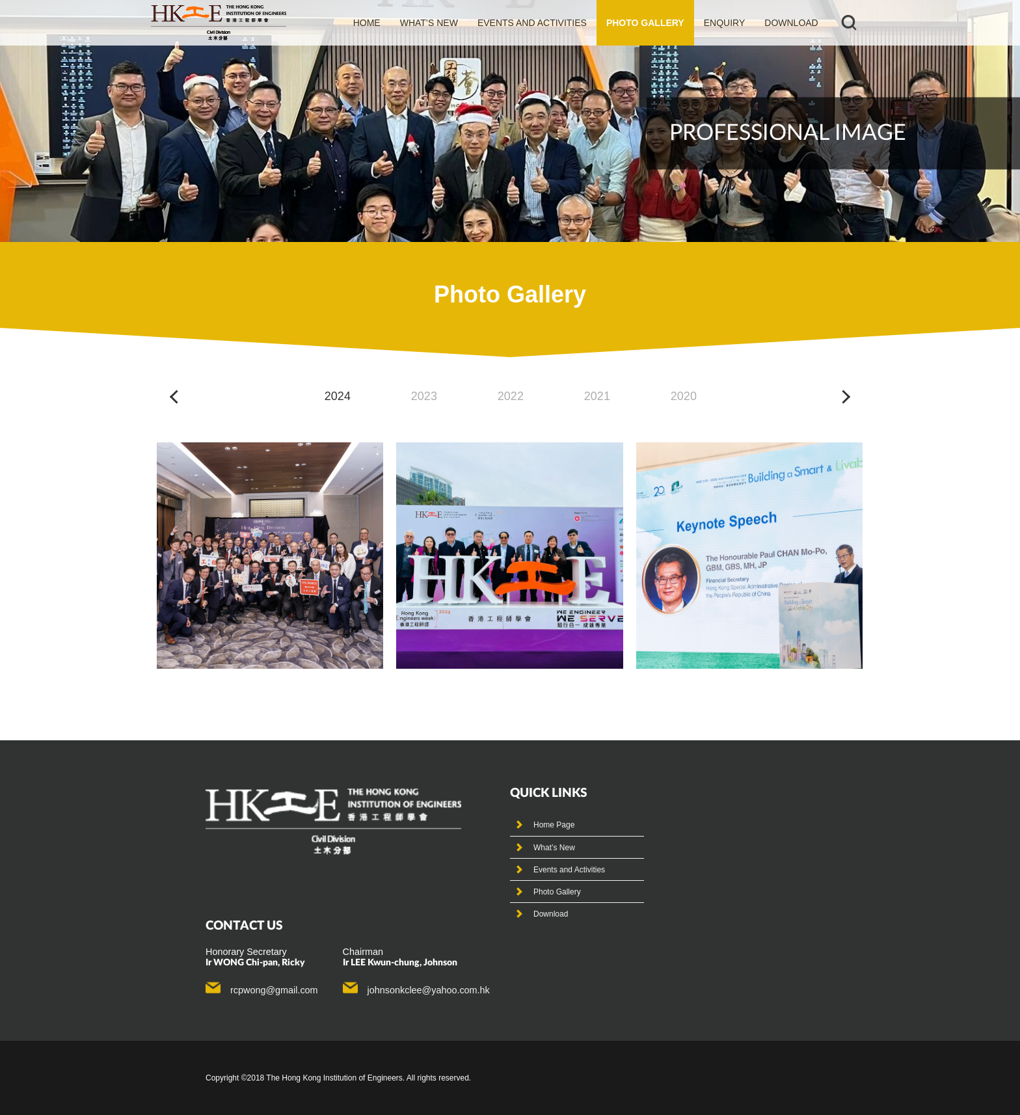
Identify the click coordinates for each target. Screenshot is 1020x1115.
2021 (597, 396)
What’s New (554, 847)
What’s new (429, 23)
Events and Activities (569, 869)
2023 (424, 396)
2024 (338, 396)
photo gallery (645, 23)
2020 (684, 396)
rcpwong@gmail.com (274, 990)
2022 (511, 396)
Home (367, 23)
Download (791, 23)
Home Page (553, 824)
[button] (176, 396)
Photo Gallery (557, 891)
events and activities (532, 23)
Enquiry (724, 23)
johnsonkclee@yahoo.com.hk (429, 990)
